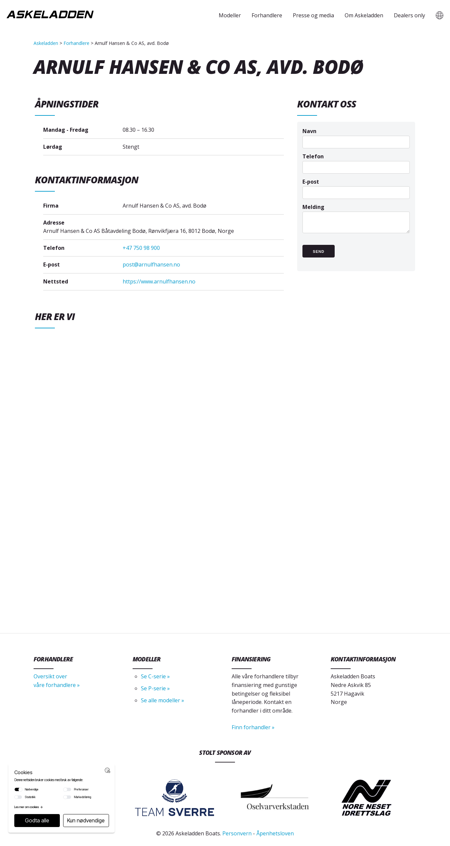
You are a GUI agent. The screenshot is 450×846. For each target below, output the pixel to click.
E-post (356, 187)
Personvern (237, 833)
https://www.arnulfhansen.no (159, 281)
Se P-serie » (155, 688)
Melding (356, 221)
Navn (356, 136)
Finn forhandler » (253, 727)
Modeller (230, 15)
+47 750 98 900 (141, 248)
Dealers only (409, 15)
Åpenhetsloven (275, 833)
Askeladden (46, 43)
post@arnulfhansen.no (151, 264)
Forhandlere (267, 15)
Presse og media (313, 15)
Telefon (356, 161)
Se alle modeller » (162, 700)
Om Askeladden (364, 15)
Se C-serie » (155, 676)
